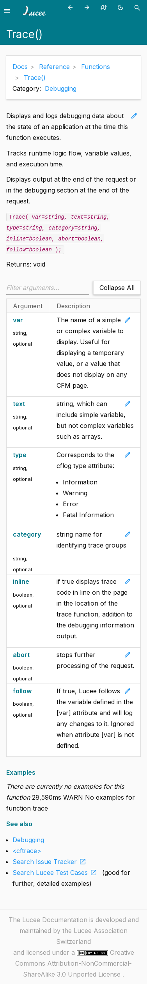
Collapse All (117, 287)
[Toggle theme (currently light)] (121, 7)
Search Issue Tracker (50, 862)
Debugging (60, 88)
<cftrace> (26, 851)
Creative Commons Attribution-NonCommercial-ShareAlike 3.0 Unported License (74, 963)
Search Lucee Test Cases (56, 872)
